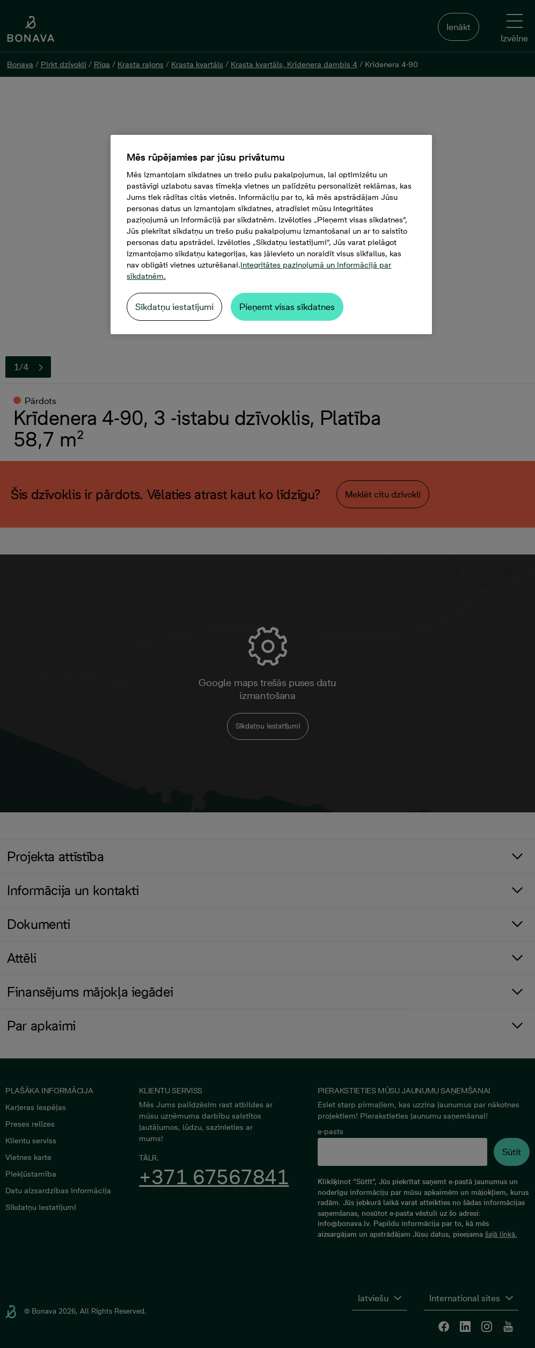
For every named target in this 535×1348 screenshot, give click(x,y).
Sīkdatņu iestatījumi (174, 306)
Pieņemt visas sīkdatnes (287, 306)
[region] (271, 234)
